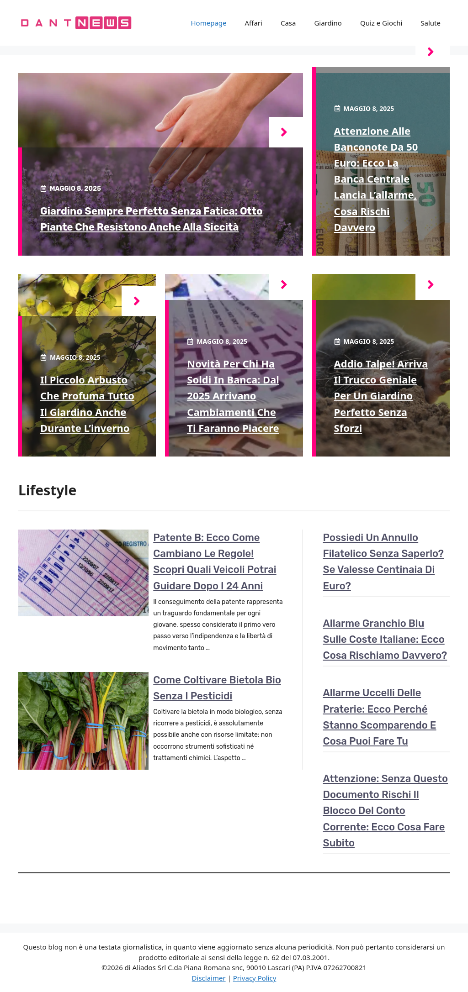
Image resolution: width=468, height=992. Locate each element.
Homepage (209, 22)
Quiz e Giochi (381, 22)
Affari (253, 22)
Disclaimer (209, 977)
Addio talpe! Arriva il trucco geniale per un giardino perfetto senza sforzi (381, 396)
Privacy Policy (255, 977)
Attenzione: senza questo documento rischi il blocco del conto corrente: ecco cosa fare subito (385, 810)
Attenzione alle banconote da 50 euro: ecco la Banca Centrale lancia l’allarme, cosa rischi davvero (376, 179)
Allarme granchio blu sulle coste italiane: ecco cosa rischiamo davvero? (385, 639)
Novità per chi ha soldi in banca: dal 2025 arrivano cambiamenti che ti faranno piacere (233, 396)
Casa (288, 22)
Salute (430, 22)
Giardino (328, 22)
